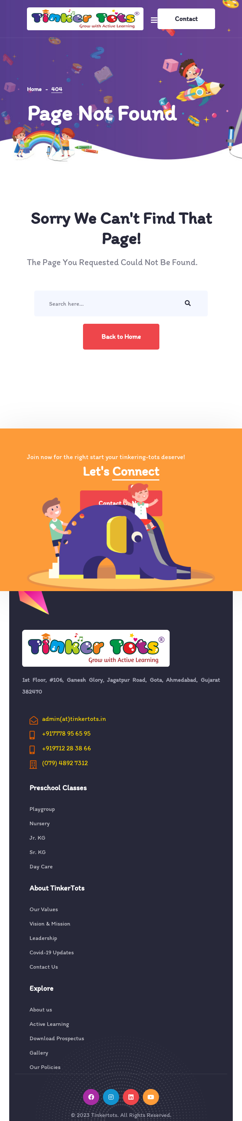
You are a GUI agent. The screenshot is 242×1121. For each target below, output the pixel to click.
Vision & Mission (50, 924)
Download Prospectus (57, 1038)
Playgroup (42, 809)
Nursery (40, 823)
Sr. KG (38, 852)
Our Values (44, 909)
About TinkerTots (57, 888)
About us (41, 1010)
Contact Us (44, 967)
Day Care (41, 867)
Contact (186, 19)
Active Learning (49, 1024)
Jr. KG (37, 838)
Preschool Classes (58, 787)
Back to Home (121, 337)
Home (34, 89)
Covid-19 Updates (52, 952)
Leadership (43, 938)
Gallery (39, 1053)
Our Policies (45, 1067)
